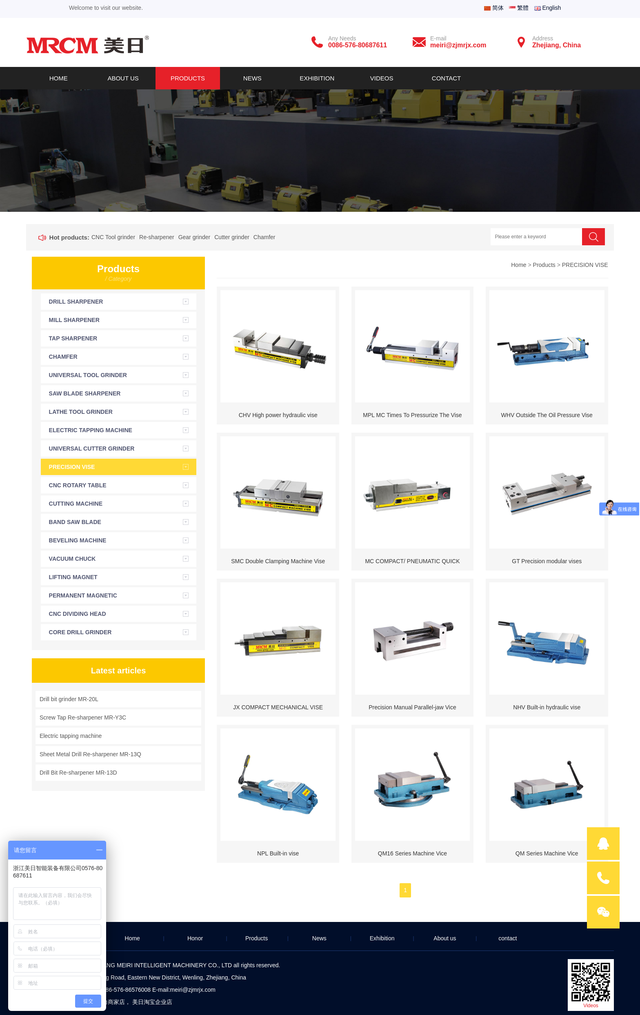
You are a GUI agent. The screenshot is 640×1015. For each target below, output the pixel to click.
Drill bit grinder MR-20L (69, 699)
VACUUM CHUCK (72, 558)
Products (188, 78)
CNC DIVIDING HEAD (77, 614)
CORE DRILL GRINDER (80, 632)
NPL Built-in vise (278, 853)
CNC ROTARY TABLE (78, 485)
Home (58, 78)
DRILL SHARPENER (76, 301)
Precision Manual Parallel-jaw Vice (412, 707)
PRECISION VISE (72, 467)
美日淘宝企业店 (152, 1002)
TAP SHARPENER (73, 338)
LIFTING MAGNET (73, 577)
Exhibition (317, 78)
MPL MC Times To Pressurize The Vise (412, 415)
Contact (446, 78)
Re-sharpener (156, 237)
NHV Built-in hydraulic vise (546, 707)
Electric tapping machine (71, 736)
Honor (195, 938)
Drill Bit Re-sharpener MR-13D (78, 772)
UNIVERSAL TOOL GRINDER (88, 375)
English (547, 7)
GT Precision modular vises (547, 561)
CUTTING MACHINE (75, 503)
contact (507, 938)
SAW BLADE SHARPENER (85, 393)
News (252, 78)
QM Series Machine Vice (547, 853)
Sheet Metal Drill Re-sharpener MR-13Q (90, 754)
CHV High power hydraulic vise (278, 415)
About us (122, 78)
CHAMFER (63, 356)
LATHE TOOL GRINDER (81, 412)
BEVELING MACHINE (78, 540)
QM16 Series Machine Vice (412, 853)
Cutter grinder (231, 237)
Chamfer (264, 237)
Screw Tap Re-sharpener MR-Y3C (83, 717)
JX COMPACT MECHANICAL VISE (278, 707)
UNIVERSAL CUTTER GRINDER (92, 448)
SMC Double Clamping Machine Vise (278, 561)
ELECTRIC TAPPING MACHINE (90, 430)
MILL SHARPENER (74, 320)
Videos (381, 78)
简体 (494, 7)
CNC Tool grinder (113, 237)
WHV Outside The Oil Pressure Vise (547, 415)
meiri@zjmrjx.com (193, 989)
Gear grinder (194, 237)
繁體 (519, 7)
